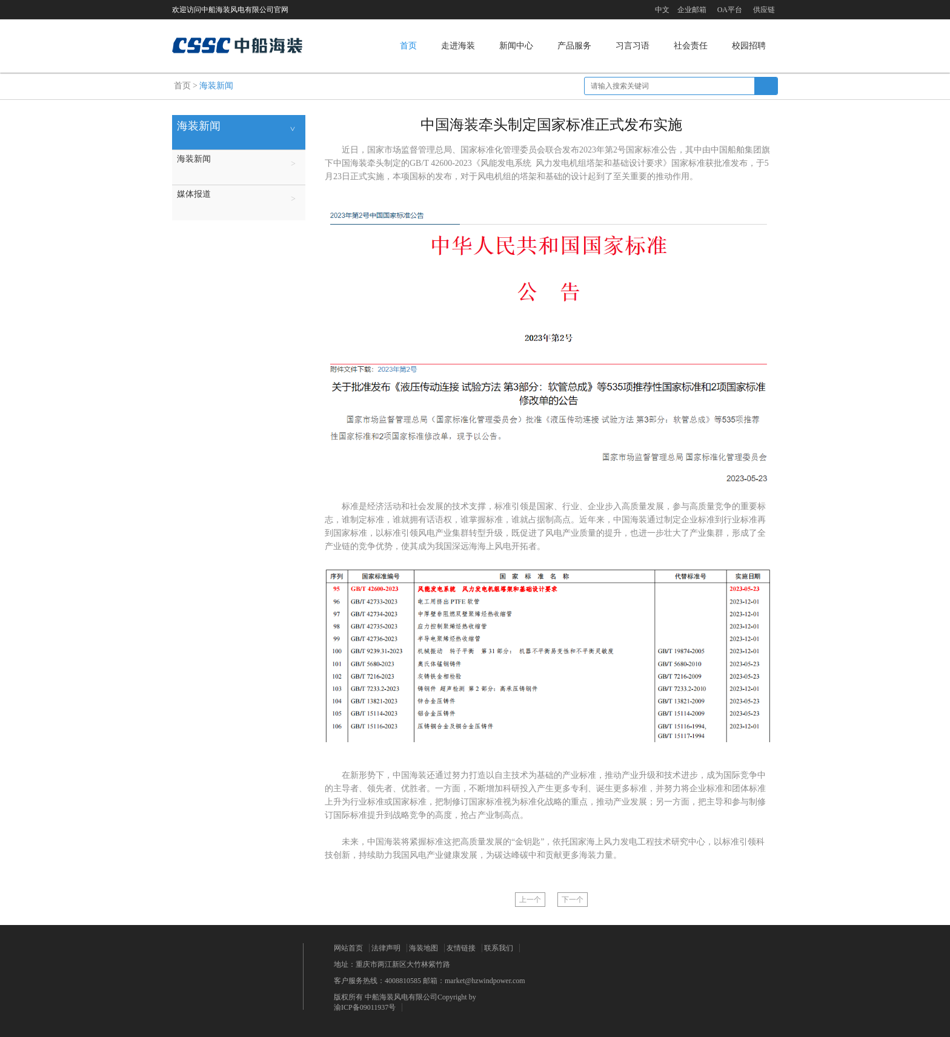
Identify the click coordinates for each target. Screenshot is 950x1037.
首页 (408, 45)
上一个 (530, 899)
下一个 (572, 899)
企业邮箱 (691, 9)
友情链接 (461, 948)
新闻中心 (516, 45)
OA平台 (729, 9)
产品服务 (574, 45)
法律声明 (385, 948)
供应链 (764, 9)
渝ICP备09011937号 (365, 1007)
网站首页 (348, 948)
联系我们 (498, 948)
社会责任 (691, 45)
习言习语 (632, 45)
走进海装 (458, 45)
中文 (662, 9)
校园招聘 (749, 45)
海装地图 (423, 948)
